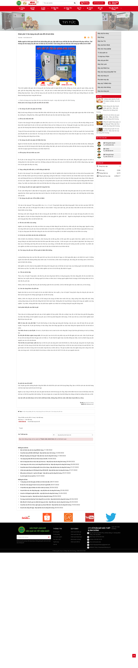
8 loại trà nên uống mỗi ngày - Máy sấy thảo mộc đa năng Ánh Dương (37, 623)
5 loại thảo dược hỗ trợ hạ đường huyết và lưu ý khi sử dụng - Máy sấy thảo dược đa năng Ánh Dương (45, 582)
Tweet (21, 543)
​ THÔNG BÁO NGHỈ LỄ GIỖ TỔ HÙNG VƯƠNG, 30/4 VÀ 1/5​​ (111, 101)
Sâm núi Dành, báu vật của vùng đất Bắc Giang (31, 565)
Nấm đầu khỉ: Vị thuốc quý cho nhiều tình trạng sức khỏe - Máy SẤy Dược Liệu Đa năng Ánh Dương (44, 617)
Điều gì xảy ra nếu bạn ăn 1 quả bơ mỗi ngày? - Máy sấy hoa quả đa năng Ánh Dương (41, 588)
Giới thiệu (32, 8)
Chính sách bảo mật (76, 649)
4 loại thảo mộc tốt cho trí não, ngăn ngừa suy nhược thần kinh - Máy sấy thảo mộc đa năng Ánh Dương (45, 620)
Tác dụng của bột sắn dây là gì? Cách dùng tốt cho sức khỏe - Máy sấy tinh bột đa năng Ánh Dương (44, 614)
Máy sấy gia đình (103, 60)
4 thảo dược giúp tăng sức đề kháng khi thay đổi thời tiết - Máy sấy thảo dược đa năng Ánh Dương (44, 585)
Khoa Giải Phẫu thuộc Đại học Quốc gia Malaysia (65, 144)
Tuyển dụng (56, 657)
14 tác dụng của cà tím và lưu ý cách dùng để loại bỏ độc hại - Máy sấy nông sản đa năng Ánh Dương (45, 579)
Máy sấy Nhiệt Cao (103, 68)
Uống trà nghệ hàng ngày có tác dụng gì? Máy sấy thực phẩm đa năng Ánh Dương (112, 124)
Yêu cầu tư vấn (57, 654)
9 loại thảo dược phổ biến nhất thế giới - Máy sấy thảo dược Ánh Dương (37, 568)
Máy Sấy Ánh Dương (89, 518)
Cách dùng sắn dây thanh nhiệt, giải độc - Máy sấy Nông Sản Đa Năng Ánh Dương (107, 109)
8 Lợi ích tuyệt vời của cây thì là (27, 591)
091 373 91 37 (108, 156)
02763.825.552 (109, 145)
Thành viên (90, 8)
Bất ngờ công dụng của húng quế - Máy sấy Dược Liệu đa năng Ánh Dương (38, 571)
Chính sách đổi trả (75, 657)
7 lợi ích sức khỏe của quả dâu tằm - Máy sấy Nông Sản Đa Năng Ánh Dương (111, 117)
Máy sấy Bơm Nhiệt (104, 45)
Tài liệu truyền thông (113, 8)
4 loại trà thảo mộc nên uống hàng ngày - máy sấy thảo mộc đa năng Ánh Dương (40, 605)
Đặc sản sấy (54, 8)
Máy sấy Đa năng (103, 33)
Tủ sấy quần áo (102, 52)
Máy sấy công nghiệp (104, 49)
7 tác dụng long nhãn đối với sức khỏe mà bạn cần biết (33, 574)
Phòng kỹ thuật (109, 154)
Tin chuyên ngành (57, 652)
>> (19, 100)
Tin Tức (79, 8)
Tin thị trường (56, 649)
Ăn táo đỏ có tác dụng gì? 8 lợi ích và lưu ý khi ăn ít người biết (35, 600)
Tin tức (69, 22)
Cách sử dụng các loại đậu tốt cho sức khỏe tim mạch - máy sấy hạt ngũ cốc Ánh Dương (47, 100)
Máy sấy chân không (104, 87)
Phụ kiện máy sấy (103, 79)
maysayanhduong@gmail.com (101, 660)
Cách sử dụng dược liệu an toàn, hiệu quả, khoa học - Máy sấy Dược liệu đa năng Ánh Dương (43, 577)
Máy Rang (101, 37)
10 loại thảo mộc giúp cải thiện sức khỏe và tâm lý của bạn (34, 603)
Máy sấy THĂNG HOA (104, 83)
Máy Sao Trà (102, 41)
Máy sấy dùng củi (103, 76)
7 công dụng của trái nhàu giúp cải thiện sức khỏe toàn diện (35, 597)
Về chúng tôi (56, 647)
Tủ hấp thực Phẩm (103, 56)
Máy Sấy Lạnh (102, 64)
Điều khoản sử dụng (76, 654)
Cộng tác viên (98, 3)
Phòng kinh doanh (110, 143)
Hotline (107, 149)
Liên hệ (100, 8)
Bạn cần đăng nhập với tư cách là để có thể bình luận (42, 554)
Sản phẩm (43, 8)
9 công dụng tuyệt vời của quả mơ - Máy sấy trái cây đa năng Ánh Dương (107, 131)
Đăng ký (114, 3)
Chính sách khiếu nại (76, 647)
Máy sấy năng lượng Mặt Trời (107, 72)
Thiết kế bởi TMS (81, 666)
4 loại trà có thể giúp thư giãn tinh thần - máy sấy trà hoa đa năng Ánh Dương (39, 608)
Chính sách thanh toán (76, 652)
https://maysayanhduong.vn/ (103, 662)
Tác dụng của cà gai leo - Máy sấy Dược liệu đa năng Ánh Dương (36, 611)
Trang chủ (22, 8)
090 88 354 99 (108, 150)
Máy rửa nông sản (103, 91)
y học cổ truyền (48, 272)
